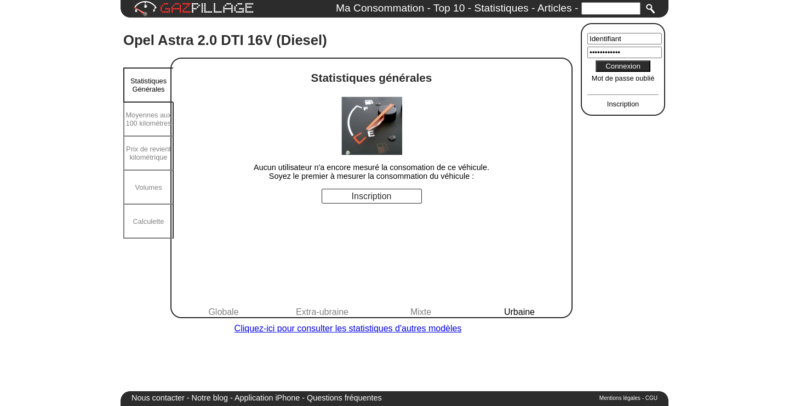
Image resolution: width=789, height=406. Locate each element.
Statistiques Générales (148, 85)
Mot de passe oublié (623, 78)
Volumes (148, 187)
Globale (223, 312)
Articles (555, 8)
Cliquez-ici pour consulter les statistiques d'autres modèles (348, 328)
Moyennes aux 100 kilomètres (148, 119)
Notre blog (210, 397)
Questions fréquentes (344, 397)
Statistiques (501, 8)
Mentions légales (620, 398)
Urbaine (519, 312)
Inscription (623, 104)
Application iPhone (267, 397)
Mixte (420, 312)
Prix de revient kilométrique (148, 153)
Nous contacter (158, 397)
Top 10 (449, 8)
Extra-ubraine (322, 312)
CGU (651, 398)
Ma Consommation (380, 8)
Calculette (148, 221)
